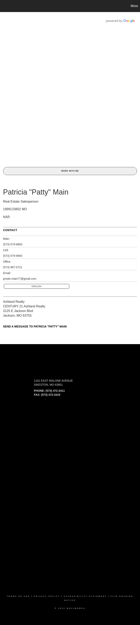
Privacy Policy (47, 596)
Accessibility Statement (85, 596)
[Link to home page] (5, 6)
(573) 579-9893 (12, 244)
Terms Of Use (18, 596)
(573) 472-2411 (55, 390)
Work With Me (70, 171)
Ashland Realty (14, 301)
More (134, 6)
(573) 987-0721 (12, 267)
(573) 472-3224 (50, 394)
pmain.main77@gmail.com (19, 278)
